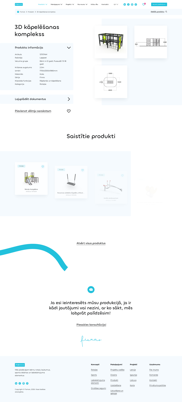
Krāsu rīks (94, 4)
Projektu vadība (117, 370)
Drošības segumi (98, 388)
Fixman (22, 12)
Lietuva (133, 380)
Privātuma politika (157, 385)
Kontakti (105, 4)
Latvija (133, 370)
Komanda (153, 375)
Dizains (113, 375)
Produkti (31, 12)
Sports (94, 375)
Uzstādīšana (115, 385)
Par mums (154, 370)
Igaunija (133, 375)
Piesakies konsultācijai (124, 324)
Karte (132, 385)
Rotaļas (94, 370)
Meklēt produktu (159, 11)
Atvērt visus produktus (91, 254)
